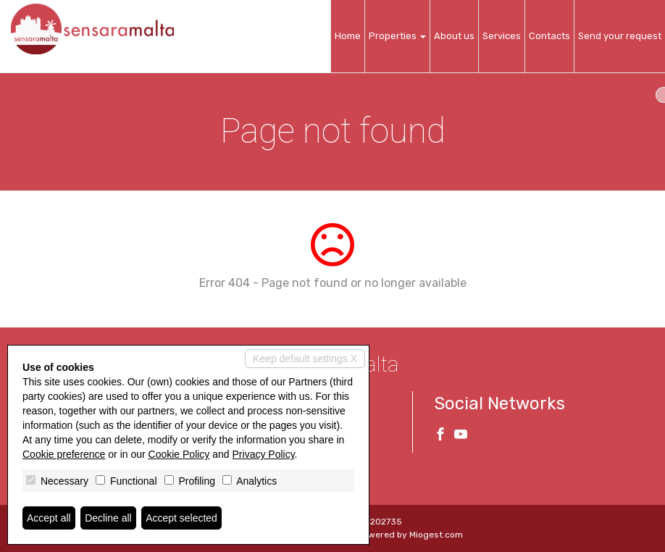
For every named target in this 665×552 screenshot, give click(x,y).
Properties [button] (397, 35)
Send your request (619, 35)
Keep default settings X (305, 358)
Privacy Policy (264, 454)
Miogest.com (436, 535)
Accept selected (181, 518)
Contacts (549, 35)
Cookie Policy (179, 454)
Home (348, 35)
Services (501, 35)
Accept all (49, 518)
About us (454, 35)
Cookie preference (63, 454)
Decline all (108, 518)
